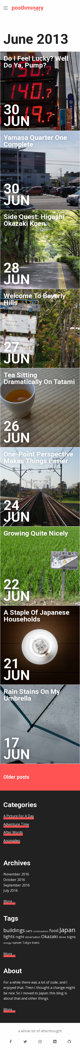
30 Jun (17, 115)
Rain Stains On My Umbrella (32, 695)
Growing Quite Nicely (36, 533)
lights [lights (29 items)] (9, 936)
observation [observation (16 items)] (32, 937)
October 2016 (14, 879)
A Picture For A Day (18, 816)
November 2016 (16, 874)
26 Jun (17, 432)
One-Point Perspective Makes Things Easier (38, 457)
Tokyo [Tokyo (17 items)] (26, 943)
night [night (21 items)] (20, 936)
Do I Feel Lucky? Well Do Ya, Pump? (36, 61)
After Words (13, 832)
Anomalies (11, 840)
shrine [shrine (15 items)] (62, 937)
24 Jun (17, 511)
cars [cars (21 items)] (29, 931)
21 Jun (17, 669)
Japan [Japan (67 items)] (67, 930)
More (9, 901)
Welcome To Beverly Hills (34, 299)
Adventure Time (16, 824)
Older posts (16, 777)
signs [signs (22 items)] (71, 936)
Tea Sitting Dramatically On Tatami (39, 378)
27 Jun (17, 353)
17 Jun (17, 748)
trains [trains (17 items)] (35, 943)
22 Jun (17, 590)
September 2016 (16, 885)
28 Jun (17, 273)
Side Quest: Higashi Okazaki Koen (34, 220)
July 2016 (10, 890)
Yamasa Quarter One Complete (35, 141)
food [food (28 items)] (53, 930)
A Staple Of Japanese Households (36, 615)
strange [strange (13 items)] (7, 942)
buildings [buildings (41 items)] (14, 930)
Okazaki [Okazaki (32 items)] (49, 936)
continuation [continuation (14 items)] (40, 931)
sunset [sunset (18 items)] (17, 943)
